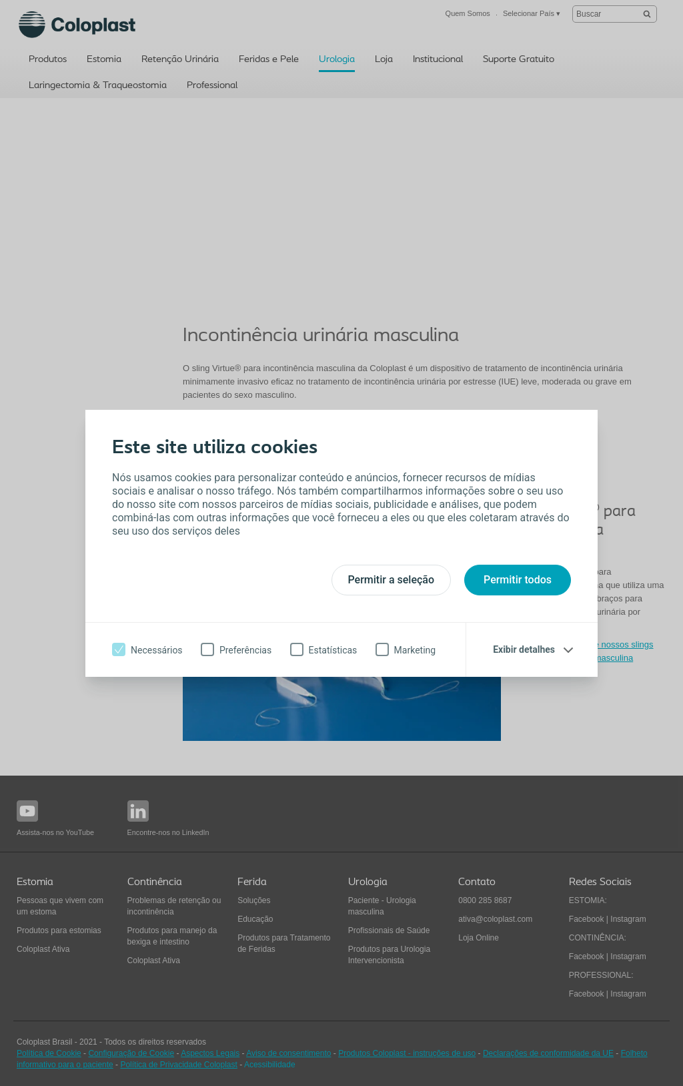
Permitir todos (518, 579)
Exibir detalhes (524, 649)
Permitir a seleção (391, 579)
